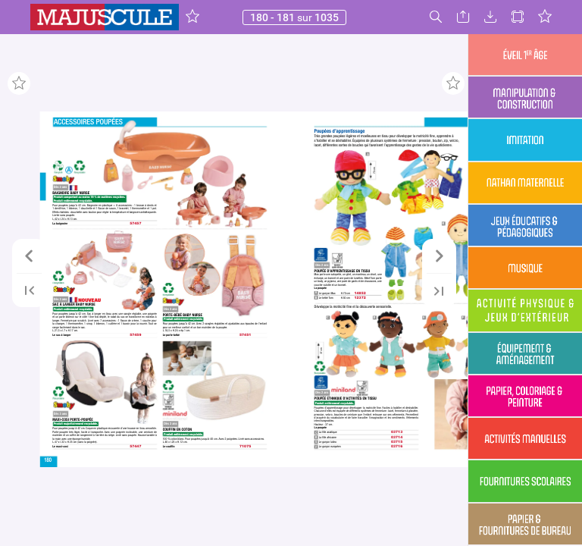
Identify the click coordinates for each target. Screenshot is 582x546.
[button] (192, 17)
